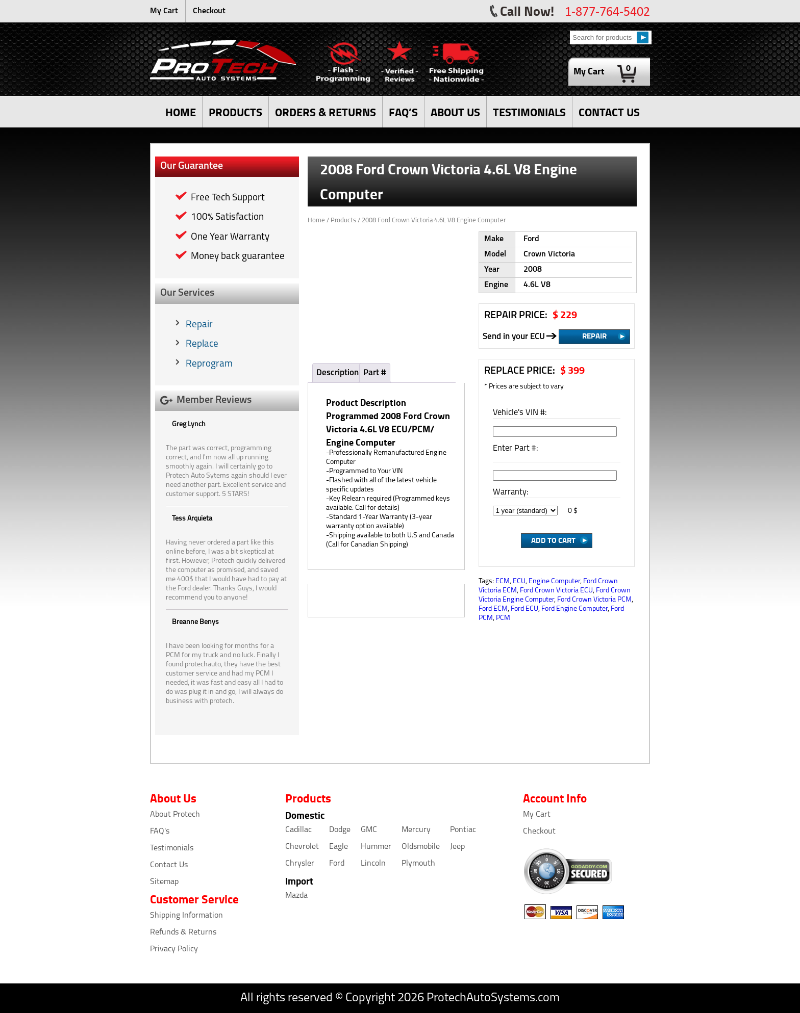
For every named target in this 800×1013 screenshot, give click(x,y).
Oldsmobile (421, 847)
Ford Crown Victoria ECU (556, 590)
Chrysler (299, 864)
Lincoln (373, 864)
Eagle (338, 847)
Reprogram (209, 364)
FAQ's (159, 831)
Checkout (209, 11)
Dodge (340, 830)
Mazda (296, 896)
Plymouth (418, 864)
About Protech (175, 815)
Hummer (376, 847)
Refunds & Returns (183, 932)
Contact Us (169, 865)
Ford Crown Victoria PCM (594, 600)
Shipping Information (186, 916)
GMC (369, 830)
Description (337, 373)
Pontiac (463, 830)
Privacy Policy (174, 949)
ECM (502, 581)
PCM (503, 618)
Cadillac (298, 830)
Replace (202, 344)
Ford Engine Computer (574, 609)
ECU (519, 581)
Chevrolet (302, 847)
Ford (336, 864)
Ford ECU (524, 609)
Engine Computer (554, 581)
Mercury (416, 830)
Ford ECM (493, 609)
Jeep (457, 847)
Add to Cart (553, 540)
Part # (374, 373)
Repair (199, 325)
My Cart (164, 11)
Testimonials (171, 848)
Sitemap (164, 882)
